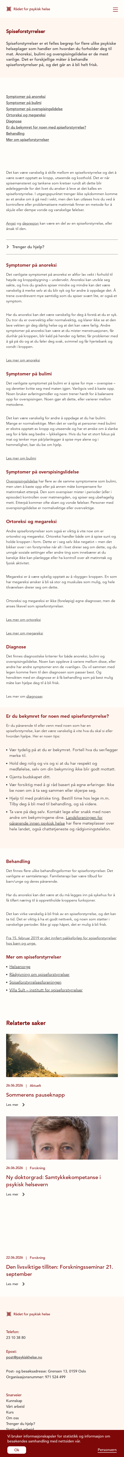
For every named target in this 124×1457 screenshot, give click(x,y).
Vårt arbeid (15, 1357)
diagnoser (34, 647)
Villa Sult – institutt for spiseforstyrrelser (46, 940)
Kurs (10, 1363)
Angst (11, 174)
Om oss (12, 1368)
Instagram (14, 1411)
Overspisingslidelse (22, 432)
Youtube (13, 1417)
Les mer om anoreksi (23, 311)
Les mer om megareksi (24, 584)
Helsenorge (19, 917)
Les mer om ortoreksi (23, 570)
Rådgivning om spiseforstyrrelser (39, 925)
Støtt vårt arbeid (20, 1380)
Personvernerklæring (23, 1386)
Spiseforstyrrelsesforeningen (35, 933)
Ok (16, 1450)
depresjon (30, 174)
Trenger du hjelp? (25, 197)
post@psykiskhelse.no (24, 1308)
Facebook (14, 1405)
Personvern (107, 1449)
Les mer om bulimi (21, 409)
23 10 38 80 (15, 1288)
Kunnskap (14, 1351)
